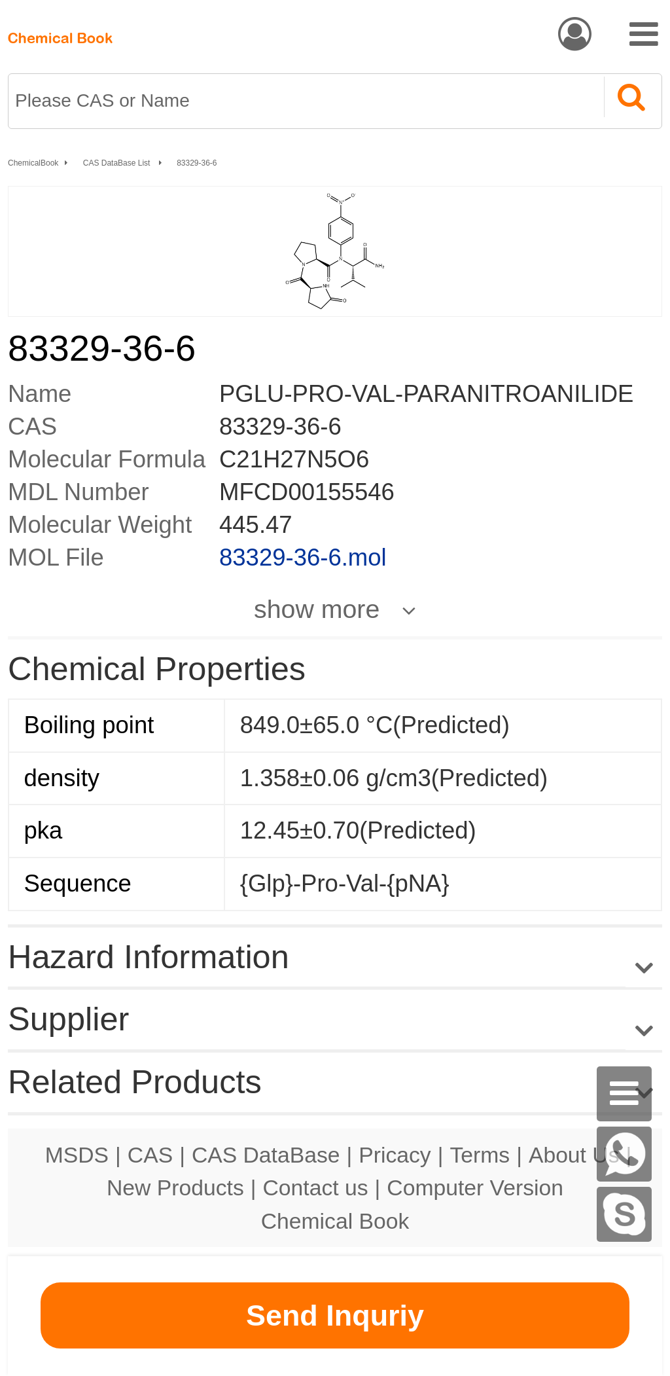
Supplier (68, 1019)
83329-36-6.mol (303, 557)
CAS (150, 1154)
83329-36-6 (197, 163)
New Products (175, 1187)
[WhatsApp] (624, 1154)
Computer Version (475, 1187)
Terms (480, 1154)
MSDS (77, 1154)
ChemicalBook (33, 163)
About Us (574, 1154)
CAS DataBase (266, 1154)
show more (316, 609)
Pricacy (395, 1154)
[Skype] (624, 1214)
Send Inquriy (335, 1315)
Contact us (315, 1187)
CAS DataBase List (117, 163)
